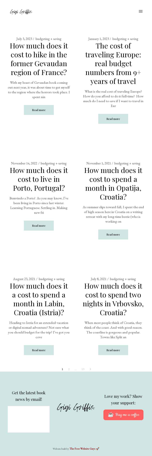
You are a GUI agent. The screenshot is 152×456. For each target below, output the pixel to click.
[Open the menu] (140, 11)
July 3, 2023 (24, 38)
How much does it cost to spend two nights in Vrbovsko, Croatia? (113, 299)
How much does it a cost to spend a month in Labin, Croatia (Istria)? (39, 299)
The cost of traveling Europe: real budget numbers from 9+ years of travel (113, 63)
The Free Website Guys (82, 448)
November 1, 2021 (98, 163)
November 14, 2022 (24, 163)
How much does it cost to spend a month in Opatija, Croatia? (113, 183)
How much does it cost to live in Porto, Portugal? (39, 178)
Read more (39, 110)
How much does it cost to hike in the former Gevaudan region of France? (39, 59)
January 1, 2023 (98, 38)
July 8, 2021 (98, 279)
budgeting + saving (48, 38)
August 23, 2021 (24, 279)
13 (83, 369)
